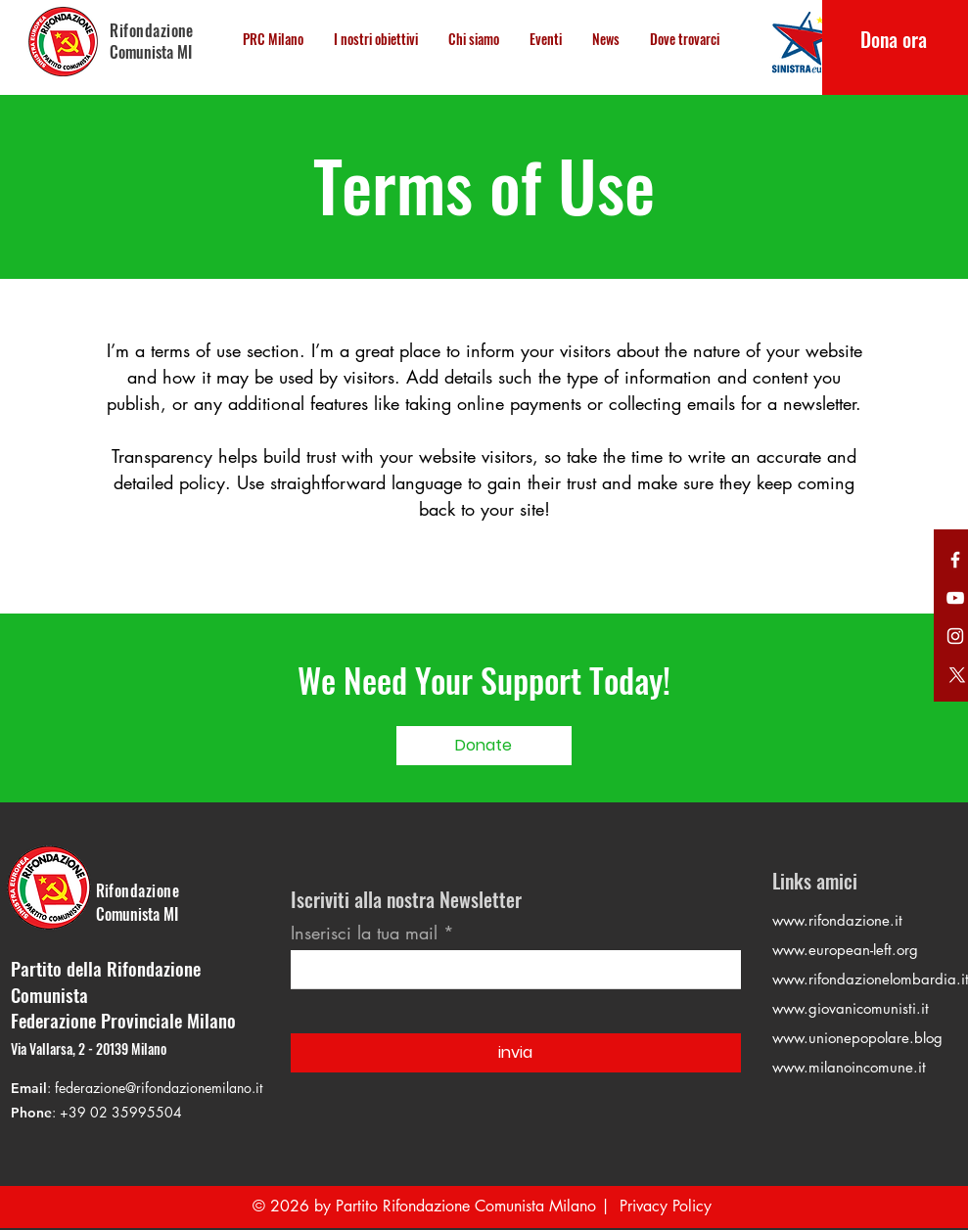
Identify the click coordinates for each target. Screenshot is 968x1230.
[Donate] (484, 745)
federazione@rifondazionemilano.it (158, 1087)
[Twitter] (955, 559)
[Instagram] (955, 636)
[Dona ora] (893, 39)
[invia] (516, 1052)
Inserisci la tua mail (364, 932)
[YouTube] (955, 598)
